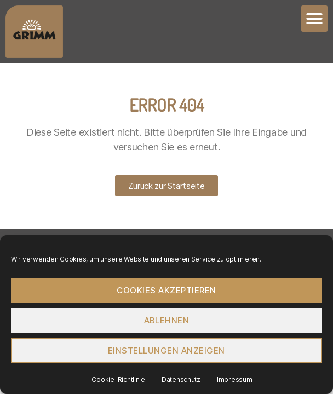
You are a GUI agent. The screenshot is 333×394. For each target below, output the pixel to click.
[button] (314, 18)
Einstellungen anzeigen (166, 350)
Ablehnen (167, 320)
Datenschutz (181, 379)
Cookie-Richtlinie (118, 379)
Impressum (234, 379)
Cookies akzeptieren (166, 290)
